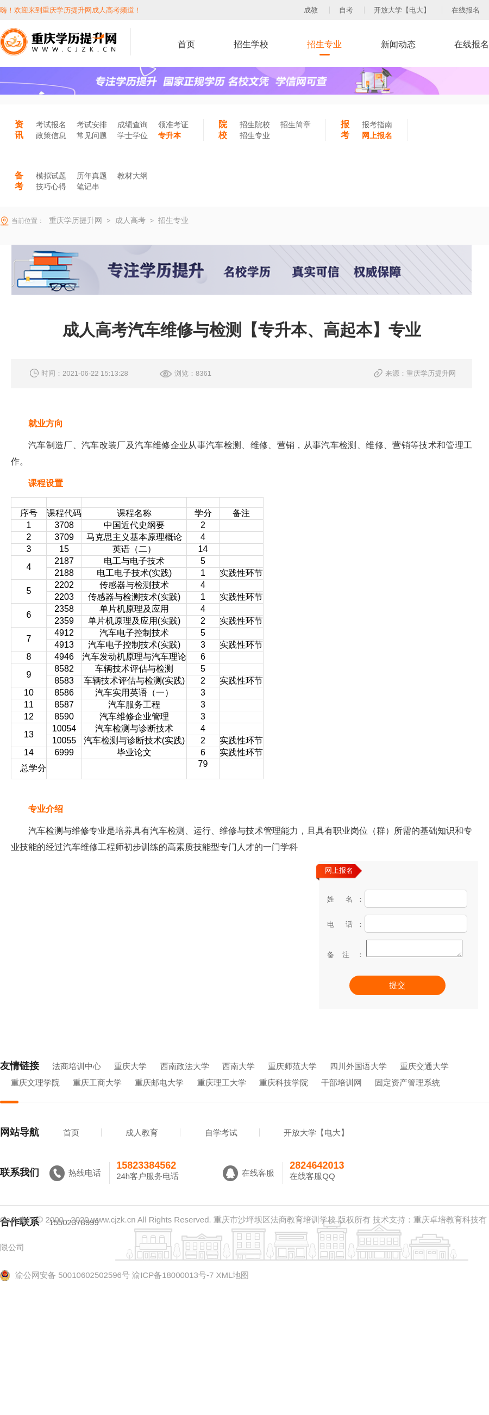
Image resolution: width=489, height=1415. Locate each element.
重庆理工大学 (221, 1097)
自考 (346, 10)
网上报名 (377, 135)
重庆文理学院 (35, 1097)
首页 (186, 44)
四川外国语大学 (358, 1081)
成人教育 (142, 1148)
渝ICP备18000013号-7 (173, 1290)
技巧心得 (51, 186)
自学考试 (221, 1148)
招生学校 (251, 44)
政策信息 (51, 135)
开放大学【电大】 (402, 10)
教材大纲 (132, 175)
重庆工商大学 (97, 1097)
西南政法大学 (184, 1081)
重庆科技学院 (283, 1097)
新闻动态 (398, 44)
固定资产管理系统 (407, 1097)
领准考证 (173, 124)
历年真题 (92, 175)
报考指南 (377, 124)
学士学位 (132, 135)
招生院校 (255, 124)
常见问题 (92, 135)
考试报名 (51, 124)
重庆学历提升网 (74, 220)
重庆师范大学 (292, 1081)
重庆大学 (130, 1081)
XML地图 (232, 1290)
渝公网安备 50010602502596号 (65, 1290)
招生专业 (324, 44)
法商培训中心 (76, 1081)
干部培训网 (341, 1097)
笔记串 (88, 186)
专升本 (169, 135)
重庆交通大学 (424, 1081)
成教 (311, 10)
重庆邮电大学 (159, 1097)
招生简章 (295, 124)
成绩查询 (132, 124)
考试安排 (92, 124)
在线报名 (466, 10)
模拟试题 (51, 175)
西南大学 (238, 1081)
